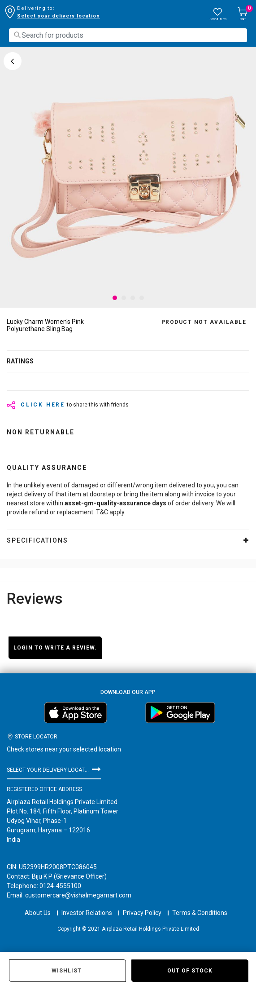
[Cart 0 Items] (242, 14)
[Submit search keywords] (17, 35)
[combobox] (128, 35)
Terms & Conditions (199, 904)
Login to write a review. (55, 648)
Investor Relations (86, 904)
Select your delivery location (58, 16)
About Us (38, 904)
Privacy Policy (142, 904)
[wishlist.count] (218, 14)
